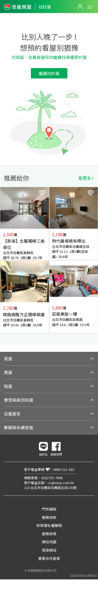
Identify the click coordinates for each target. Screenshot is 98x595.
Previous (4, 265)
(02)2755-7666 (52, 477)
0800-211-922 (63, 469)
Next (94, 265)
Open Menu (90, 7)
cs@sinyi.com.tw (61, 482)
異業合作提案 (49, 558)
